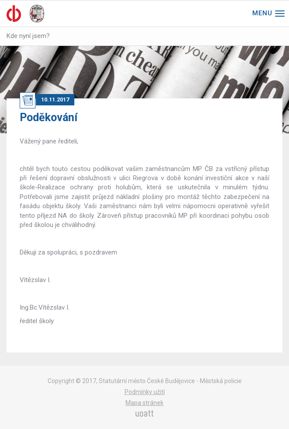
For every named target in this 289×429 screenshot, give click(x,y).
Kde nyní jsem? (28, 36)
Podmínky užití (145, 391)
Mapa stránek (144, 402)
